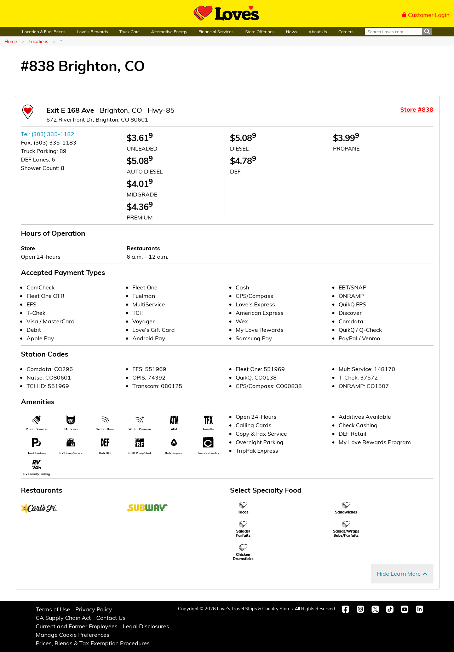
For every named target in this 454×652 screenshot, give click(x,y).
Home (11, 41)
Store (28, 248)
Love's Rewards (92, 31)
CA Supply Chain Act (63, 617)
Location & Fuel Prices (43, 31)
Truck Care (129, 31)
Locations (38, 41)
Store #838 (416, 109)
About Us (318, 31)
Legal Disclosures (146, 626)
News (291, 31)
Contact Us (111, 617)
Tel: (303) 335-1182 (47, 133)
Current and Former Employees (76, 626)
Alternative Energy (169, 31)
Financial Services (216, 31)
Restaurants (143, 248)
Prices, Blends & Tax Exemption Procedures (93, 643)
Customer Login (425, 14)
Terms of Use (53, 609)
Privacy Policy (93, 609)
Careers (346, 31)
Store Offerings (260, 31)
